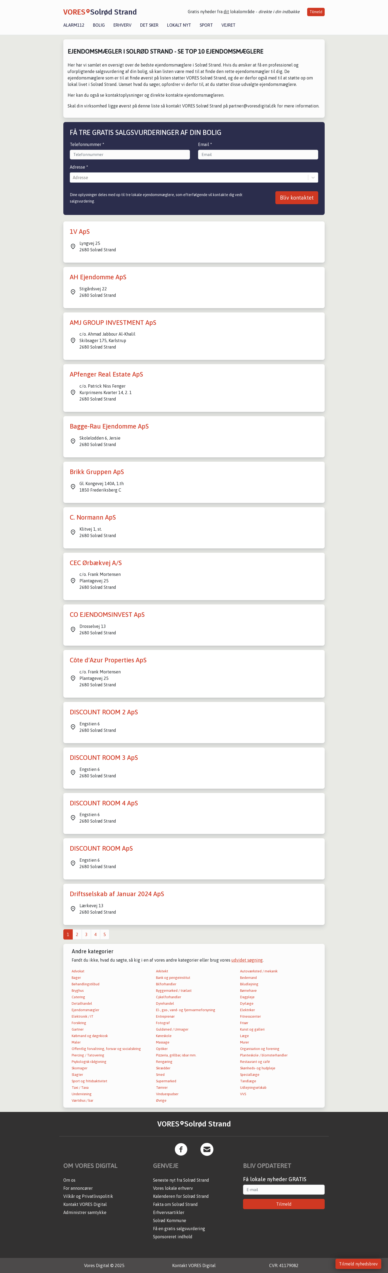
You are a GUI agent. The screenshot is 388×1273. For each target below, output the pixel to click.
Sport (206, 25)
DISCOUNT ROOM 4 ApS (104, 803)
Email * (205, 144)
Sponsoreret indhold (172, 1236)
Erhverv (122, 25)
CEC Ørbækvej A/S (96, 562)
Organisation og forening (259, 1049)
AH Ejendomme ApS (98, 277)
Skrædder (163, 1068)
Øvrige (161, 1100)
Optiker (162, 1049)
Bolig (99, 25)
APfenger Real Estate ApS (106, 374)
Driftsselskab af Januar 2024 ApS (117, 894)
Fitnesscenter (250, 1016)
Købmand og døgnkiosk (90, 1036)
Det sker (149, 25)
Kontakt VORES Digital (85, 1204)
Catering (78, 997)
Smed (160, 1075)
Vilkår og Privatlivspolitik (88, 1196)
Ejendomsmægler (85, 1010)
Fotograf (163, 1023)
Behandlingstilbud (85, 984)
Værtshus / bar (82, 1100)
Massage (162, 1042)
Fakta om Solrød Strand (175, 1204)
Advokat (78, 971)
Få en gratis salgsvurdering (179, 1228)
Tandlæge (248, 1081)
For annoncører (78, 1188)
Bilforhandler (166, 984)
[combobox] (73, 177)
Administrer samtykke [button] (84, 1212)
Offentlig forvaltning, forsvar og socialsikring (106, 1049)
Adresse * (79, 167)
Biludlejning (249, 984)
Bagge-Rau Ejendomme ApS (109, 426)
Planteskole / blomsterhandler (263, 1055)
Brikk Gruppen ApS (97, 471)
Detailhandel (82, 1003)
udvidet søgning (247, 960)
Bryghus (78, 991)
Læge (244, 1036)
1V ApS (80, 231)
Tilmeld (316, 12)
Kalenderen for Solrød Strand (181, 1196)
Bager (76, 978)
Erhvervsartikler (168, 1212)
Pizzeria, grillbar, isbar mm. (176, 1055)
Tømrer (162, 1088)
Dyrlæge (247, 1003)
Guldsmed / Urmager (172, 1029)
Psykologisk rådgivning (89, 1062)
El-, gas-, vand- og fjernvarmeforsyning (185, 1010)
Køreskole (164, 1036)
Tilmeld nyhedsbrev (358, 1263)
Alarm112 (73, 25)
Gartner (78, 1029)
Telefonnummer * (87, 144)
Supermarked (166, 1081)
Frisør (244, 1023)
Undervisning (82, 1094)
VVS (243, 1094)
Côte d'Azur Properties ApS (108, 660)
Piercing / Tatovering (88, 1055)
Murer (244, 1042)
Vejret (228, 25)
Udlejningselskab (253, 1088)
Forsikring (79, 1023)
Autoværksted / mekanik (259, 971)
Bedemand (248, 978)
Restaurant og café (255, 1062)
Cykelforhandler (168, 997)
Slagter (77, 1075)
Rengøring (164, 1062)
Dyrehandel (165, 1003)
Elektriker (247, 1010)
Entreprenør (165, 1016)
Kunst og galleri (252, 1029)
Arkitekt (162, 971)
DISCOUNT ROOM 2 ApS (104, 712)
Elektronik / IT (82, 1016)
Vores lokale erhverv (173, 1188)
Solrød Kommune (169, 1220)
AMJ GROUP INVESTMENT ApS (113, 322)
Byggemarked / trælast (174, 991)
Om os (69, 1180)
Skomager (79, 1068)
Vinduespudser (167, 1094)
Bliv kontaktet (297, 197)
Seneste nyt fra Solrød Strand (181, 1180)
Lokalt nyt (179, 25)
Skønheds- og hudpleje (257, 1068)
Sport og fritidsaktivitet (89, 1081)
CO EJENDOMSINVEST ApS (107, 614)
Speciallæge (249, 1075)
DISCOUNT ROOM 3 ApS (104, 757)
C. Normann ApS (93, 517)
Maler (76, 1042)
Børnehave (248, 991)
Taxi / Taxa (80, 1088)
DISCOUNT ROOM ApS (101, 848)
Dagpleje (247, 997)
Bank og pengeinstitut (173, 978)
